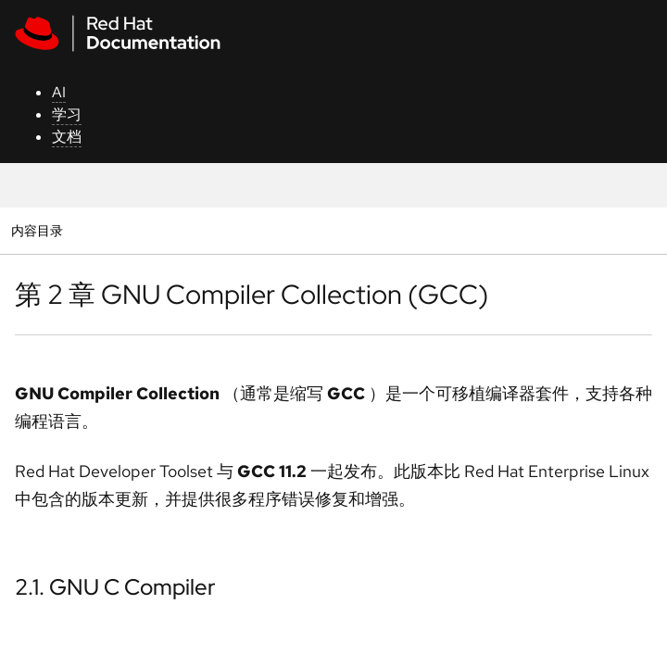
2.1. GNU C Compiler (115, 587)
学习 (67, 114)
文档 (67, 136)
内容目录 (36, 230)
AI (59, 92)
